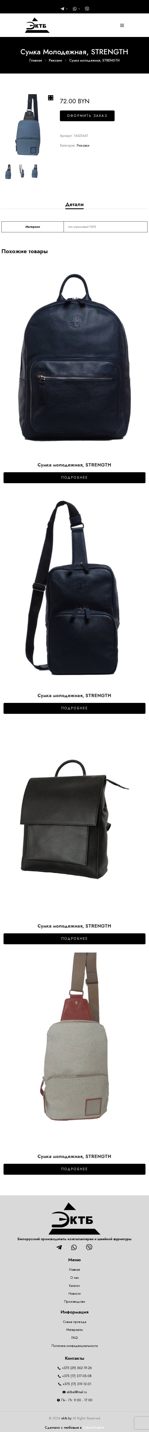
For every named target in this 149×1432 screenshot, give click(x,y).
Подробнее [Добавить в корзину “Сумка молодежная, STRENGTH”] (74, 477)
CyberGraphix (93, 1427)
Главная (35, 60)
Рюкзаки (55, 60)
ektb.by (66, 1418)
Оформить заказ (87, 115)
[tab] (74, 204)
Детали (74, 204)
